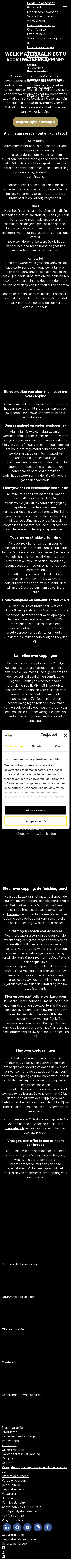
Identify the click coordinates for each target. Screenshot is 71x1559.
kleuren (13, 914)
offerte (42, 1159)
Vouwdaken (10, 1441)
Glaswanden (35, 7)
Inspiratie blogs (38, 60)
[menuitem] (21, 6)
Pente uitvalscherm (41, 3)
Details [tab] (36, 745)
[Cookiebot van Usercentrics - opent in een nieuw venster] (42, 735)
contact (25, 1164)
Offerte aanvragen (40, 47)
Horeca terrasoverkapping (21, 1454)
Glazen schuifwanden (42, 12)
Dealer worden (37, 56)
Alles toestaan (35, 810)
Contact (33, 64)
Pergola (7, 1458)
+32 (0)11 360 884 (39, 103)
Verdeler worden (14, 1480)
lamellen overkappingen (29, 663)
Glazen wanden (13, 1449)
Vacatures (34, 51)
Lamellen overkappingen (19, 1436)
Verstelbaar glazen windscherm (40, 18)
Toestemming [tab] (13, 745)
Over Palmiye (36, 29)
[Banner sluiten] (65, 735)
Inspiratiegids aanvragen (44, 79)
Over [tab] (58, 745)
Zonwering (9, 1445)
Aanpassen (35, 821)
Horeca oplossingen (41, 25)
